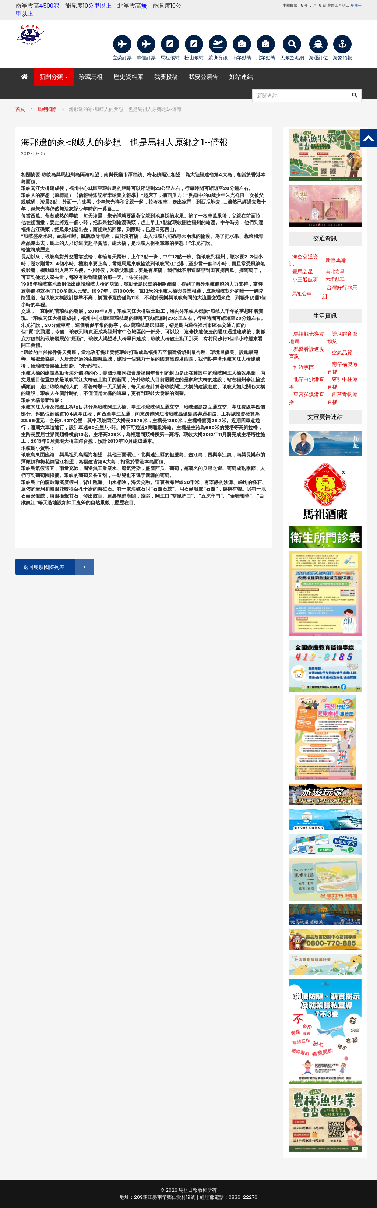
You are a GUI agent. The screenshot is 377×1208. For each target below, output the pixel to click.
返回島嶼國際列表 (58, 567)
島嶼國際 (47, 109)
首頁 (20, 109)
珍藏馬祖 (91, 77)
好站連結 (241, 77)
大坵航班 (335, 279)
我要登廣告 (203, 77)
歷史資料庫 (128, 77)
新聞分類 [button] (53, 77)
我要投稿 (166, 77)
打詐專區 (303, 367)
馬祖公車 (301, 293)
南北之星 (335, 271)
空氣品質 (342, 352)
